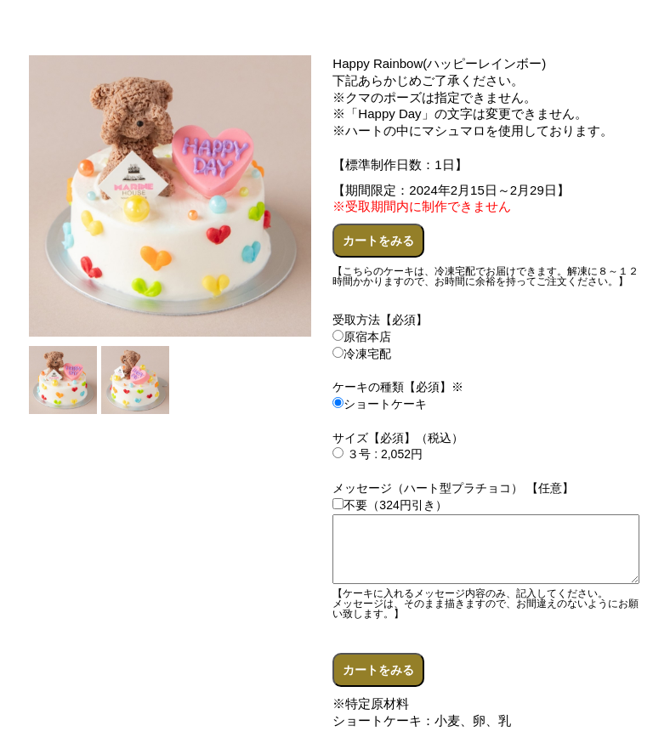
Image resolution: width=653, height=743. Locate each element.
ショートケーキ (379, 404)
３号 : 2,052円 (377, 454)
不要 (349, 505)
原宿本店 (361, 336)
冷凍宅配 (361, 353)
